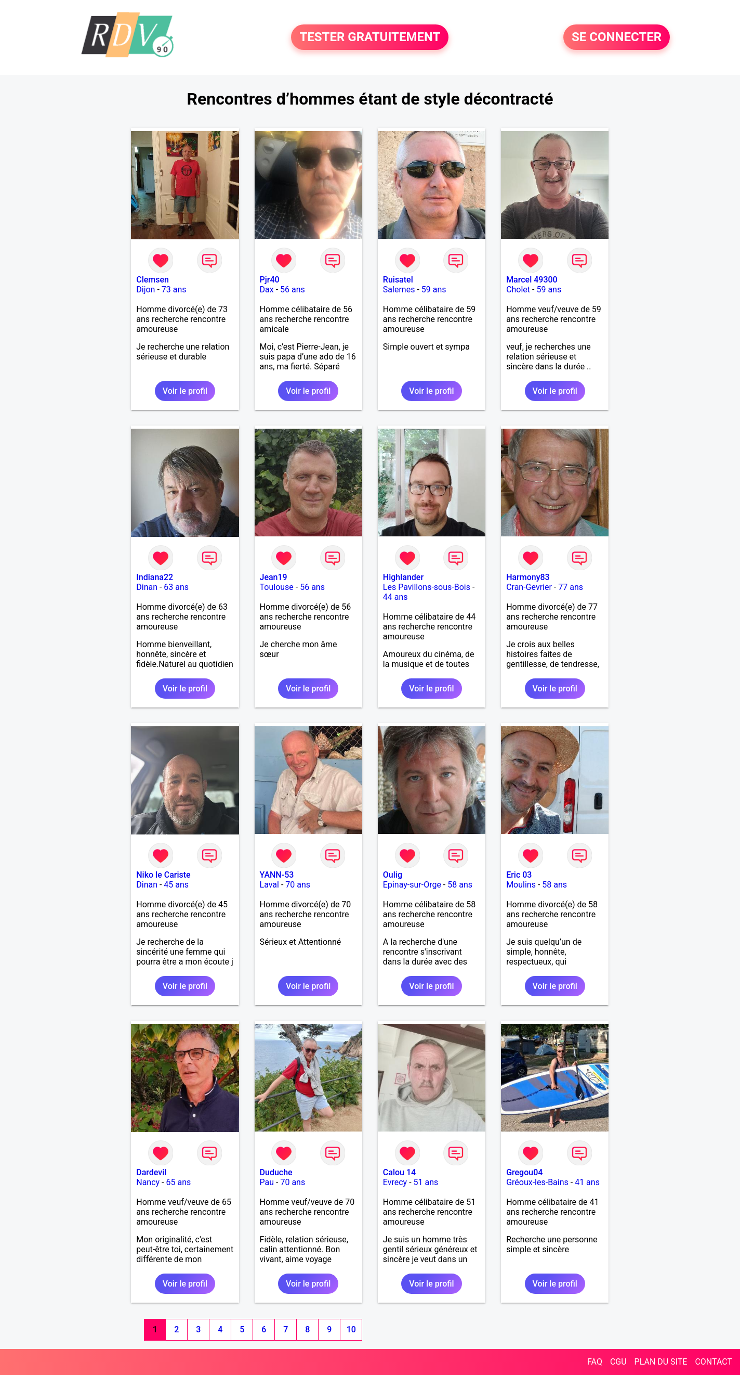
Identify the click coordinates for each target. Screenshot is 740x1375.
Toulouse (277, 587)
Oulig (392, 875)
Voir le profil (185, 391)
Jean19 (273, 577)
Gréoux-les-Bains (537, 1182)
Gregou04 (524, 1172)
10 (351, 1329)
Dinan (146, 587)
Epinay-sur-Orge (412, 885)
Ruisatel (398, 280)
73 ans (174, 289)
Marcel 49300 (532, 280)
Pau (267, 1182)
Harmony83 (528, 577)
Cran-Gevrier (529, 587)
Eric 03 (519, 875)
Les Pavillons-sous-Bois (426, 587)
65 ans (178, 1182)
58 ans (459, 885)
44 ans (395, 597)
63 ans (176, 587)
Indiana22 (154, 577)
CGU (618, 1362)
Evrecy (395, 1182)
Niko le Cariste (163, 875)
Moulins (521, 885)
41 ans (587, 1182)
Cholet (518, 289)
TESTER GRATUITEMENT (369, 37)
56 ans (292, 289)
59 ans (433, 289)
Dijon (145, 289)
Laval (269, 885)
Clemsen (152, 280)
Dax (267, 289)
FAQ (594, 1362)
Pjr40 (270, 280)
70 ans (297, 885)
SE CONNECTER (617, 37)
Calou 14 (399, 1172)
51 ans (426, 1182)
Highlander (403, 577)
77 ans (570, 587)
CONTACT (713, 1362)
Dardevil (151, 1172)
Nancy (148, 1182)
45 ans (176, 885)
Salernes (399, 289)
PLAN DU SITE (661, 1362)
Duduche (276, 1172)
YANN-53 (277, 875)
